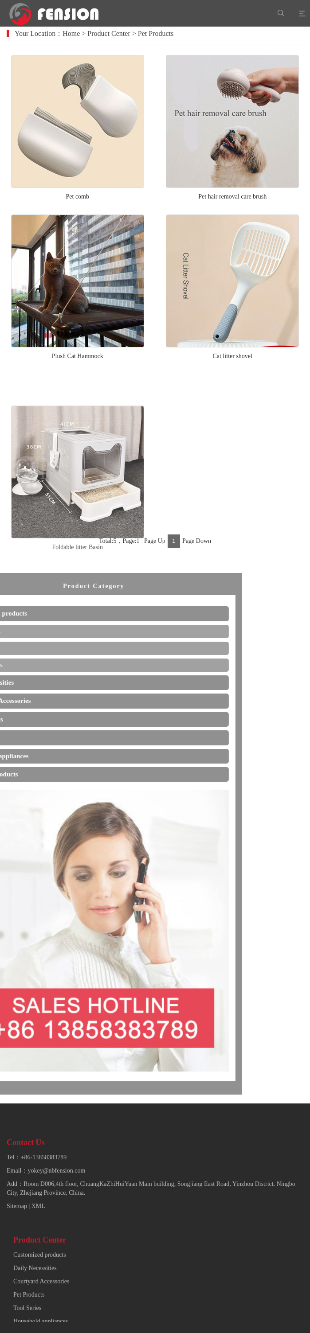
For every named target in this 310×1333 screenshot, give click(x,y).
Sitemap (17, 1242)
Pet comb (78, 200)
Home (78, 33)
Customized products (39, 1305)
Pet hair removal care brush (232, 200)
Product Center (116, 33)
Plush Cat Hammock (77, 360)
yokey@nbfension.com (56, 1207)
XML (38, 1242)
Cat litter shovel (232, 360)
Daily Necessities (35, 1318)
